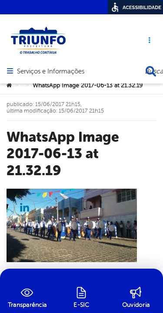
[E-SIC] (81, 296)
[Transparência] (27, 296)
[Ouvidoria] (135, 296)
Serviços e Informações (50, 45)
